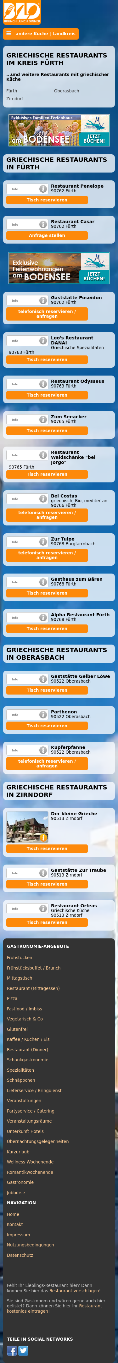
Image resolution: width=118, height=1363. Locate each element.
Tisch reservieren (47, 200)
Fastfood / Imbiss (24, 1009)
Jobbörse (16, 1192)
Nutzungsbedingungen (30, 1245)
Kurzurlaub (18, 1152)
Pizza (12, 998)
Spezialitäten (20, 1070)
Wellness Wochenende (30, 1162)
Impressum (18, 1235)
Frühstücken (19, 957)
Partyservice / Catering (30, 1111)
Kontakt (15, 1224)
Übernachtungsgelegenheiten (38, 1141)
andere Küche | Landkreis (41, 33)
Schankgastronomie (27, 1060)
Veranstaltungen (24, 1100)
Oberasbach (66, 91)
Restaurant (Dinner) (27, 1049)
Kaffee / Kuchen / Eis (28, 1039)
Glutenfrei (17, 1029)
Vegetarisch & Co (25, 1019)
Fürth (11, 91)
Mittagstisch (19, 978)
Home (13, 1214)
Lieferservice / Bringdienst (34, 1090)
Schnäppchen (21, 1080)
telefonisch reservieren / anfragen (47, 314)
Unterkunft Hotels (25, 1131)
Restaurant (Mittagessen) (33, 988)
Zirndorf (14, 98)
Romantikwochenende (30, 1172)
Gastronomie (20, 1182)
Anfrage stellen (47, 235)
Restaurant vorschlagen (74, 1291)
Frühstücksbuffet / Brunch (34, 968)
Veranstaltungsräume (29, 1121)
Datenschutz (20, 1255)
